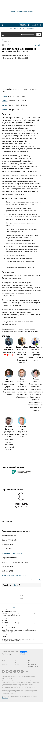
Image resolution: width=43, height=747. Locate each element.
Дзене (17, 585)
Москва (4, 109)
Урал (3, 40)
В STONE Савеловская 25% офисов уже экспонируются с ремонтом (21, 623)
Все (14, 607)
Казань (4, 105)
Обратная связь (33, 661)
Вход (33, 25)
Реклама (17, 661)
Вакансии (18, 663)
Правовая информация (32, 663)
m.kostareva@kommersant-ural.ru (14, 575)
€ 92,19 (16, 29)
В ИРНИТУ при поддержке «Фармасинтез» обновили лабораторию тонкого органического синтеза (21, 614)
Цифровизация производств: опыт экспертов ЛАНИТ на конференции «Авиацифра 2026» (18, 640)
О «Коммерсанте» (7, 661)
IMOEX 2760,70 (30, 29)
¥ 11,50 (22, 29)
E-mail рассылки (33, 666)
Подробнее (5, 698)
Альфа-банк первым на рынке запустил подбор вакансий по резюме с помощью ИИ (19, 631)
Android (17, 665)
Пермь (4, 96)
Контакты (5, 665)
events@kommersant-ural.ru (12, 553)
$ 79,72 (10, 29)
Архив (3, 663)
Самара (4, 101)
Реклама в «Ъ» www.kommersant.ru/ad (22, 12)
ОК (39, 35)
